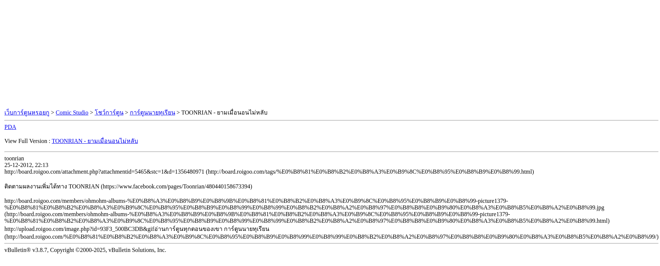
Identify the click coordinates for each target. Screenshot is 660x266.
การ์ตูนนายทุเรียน (152, 112)
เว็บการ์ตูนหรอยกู (26, 112)
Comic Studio (72, 112)
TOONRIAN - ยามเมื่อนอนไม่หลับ (95, 141)
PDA (10, 127)
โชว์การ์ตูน (109, 112)
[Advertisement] (330, 54)
